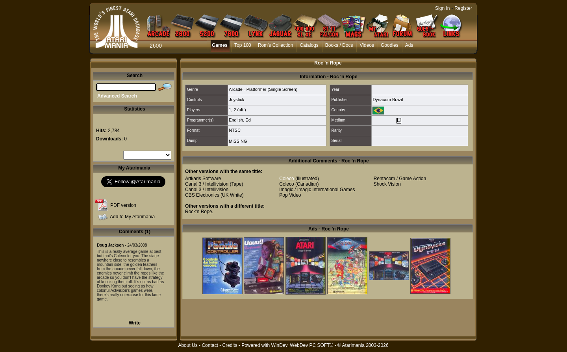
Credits (229, 345)
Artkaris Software (203, 178)
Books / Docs (339, 45)
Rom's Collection (275, 45)
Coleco (286, 178)
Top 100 (242, 45)
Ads (409, 45)
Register (463, 8)
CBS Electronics (202, 195)
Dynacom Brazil (387, 99)
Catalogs (309, 45)
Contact (210, 345)
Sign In (442, 8)
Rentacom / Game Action (400, 178)
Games (220, 45)
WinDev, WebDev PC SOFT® (302, 345)
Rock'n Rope (198, 211)
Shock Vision (387, 184)
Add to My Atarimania (132, 216)
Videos (366, 45)
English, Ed (240, 120)
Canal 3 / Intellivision (206, 184)
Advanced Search (117, 96)
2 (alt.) (239, 109)
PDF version (123, 205)
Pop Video (290, 195)
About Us (187, 345)
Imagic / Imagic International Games (317, 189)
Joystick (236, 99)
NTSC (235, 130)
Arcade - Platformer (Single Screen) (263, 89)
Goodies (389, 45)
